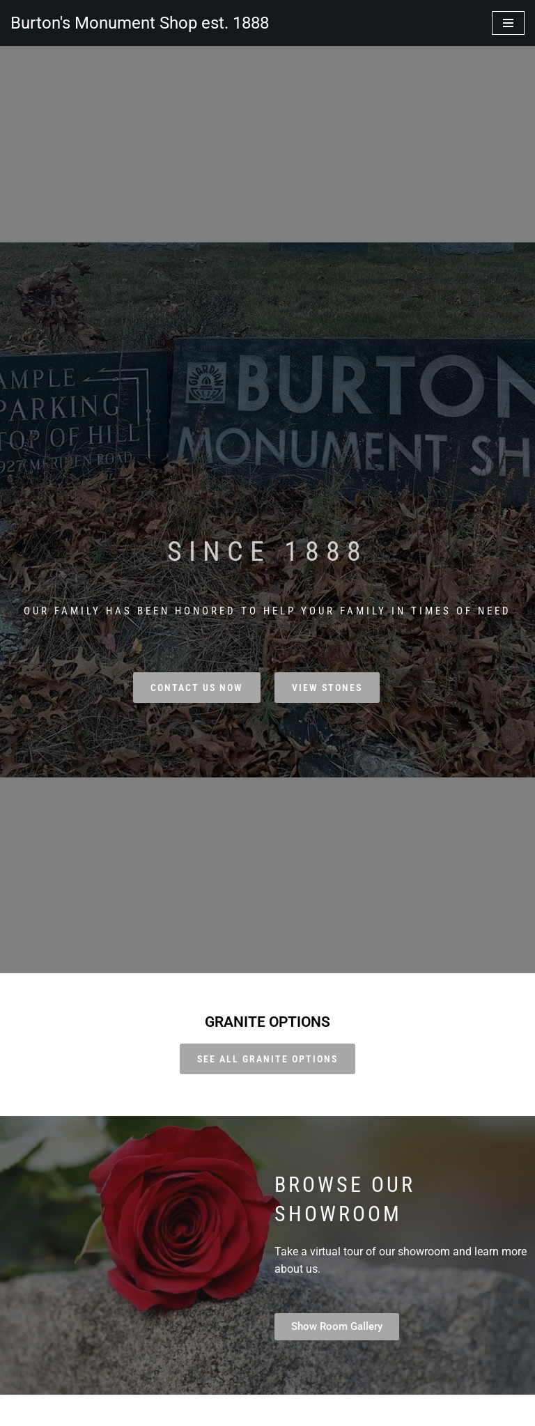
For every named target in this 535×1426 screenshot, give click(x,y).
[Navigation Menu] (508, 23)
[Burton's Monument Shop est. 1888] (139, 23)
